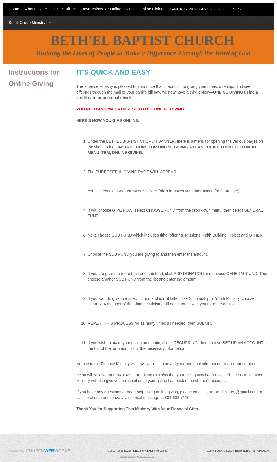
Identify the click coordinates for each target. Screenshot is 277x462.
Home (14, 9)
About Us (33, 9)
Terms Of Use (146, 456)
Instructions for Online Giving (108, 9)
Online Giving (151, 9)
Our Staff (62, 9)
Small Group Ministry (27, 22)
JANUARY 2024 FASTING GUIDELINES (205, 9)
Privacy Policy (128, 456)
